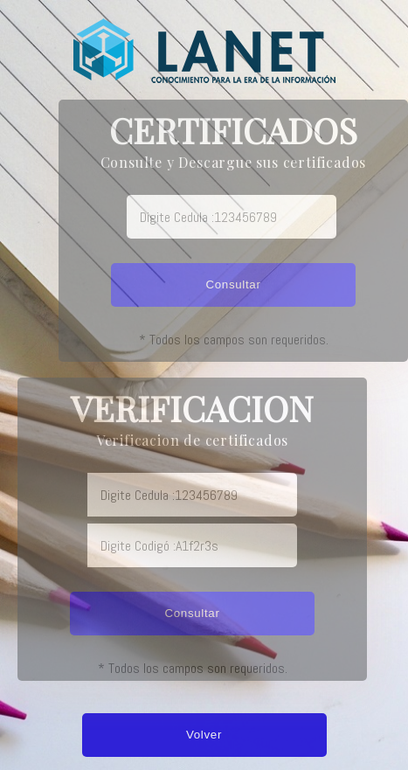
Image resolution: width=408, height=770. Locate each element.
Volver (204, 734)
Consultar (232, 284)
